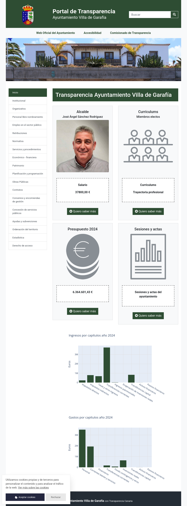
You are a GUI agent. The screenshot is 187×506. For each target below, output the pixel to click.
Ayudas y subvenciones (24, 221)
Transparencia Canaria (121, 501)
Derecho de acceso (22, 245)
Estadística (18, 237)
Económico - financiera (24, 157)
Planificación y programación (27, 173)
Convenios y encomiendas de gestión (26, 200)
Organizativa (19, 108)
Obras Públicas (20, 181)
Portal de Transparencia (84, 14)
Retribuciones (19, 133)
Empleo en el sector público (26, 125)
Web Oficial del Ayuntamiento (55, 33)
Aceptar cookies (25, 497)
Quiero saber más (82, 211)
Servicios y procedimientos (26, 149)
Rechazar (56, 497)
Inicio (19, 92)
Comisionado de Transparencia (130, 33)
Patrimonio (18, 165)
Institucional (18, 100)
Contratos (17, 189)
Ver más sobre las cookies (33, 487)
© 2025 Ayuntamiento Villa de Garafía (79, 501)
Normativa (17, 141)
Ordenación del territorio (25, 229)
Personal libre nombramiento (27, 117)
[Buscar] (150, 14)
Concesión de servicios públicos (24, 211)
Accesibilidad (92, 33)
